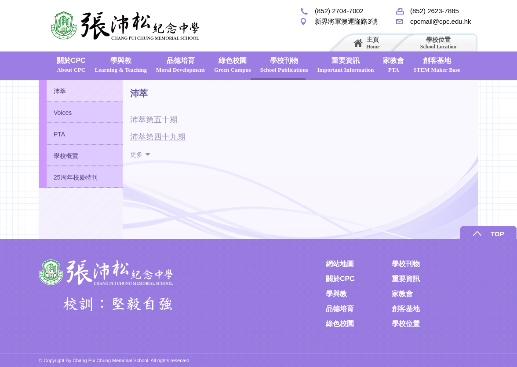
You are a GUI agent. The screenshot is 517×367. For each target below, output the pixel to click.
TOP (497, 234)
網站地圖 (340, 264)
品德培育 (180, 65)
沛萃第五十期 (154, 119)
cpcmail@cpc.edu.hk (440, 21)
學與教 (121, 65)
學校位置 (438, 43)
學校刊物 (284, 65)
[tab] (81, 91)
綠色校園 (232, 65)
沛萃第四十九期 (158, 136)
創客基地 (436, 65)
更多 (136, 154)
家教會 (393, 65)
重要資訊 (345, 65)
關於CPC (71, 65)
